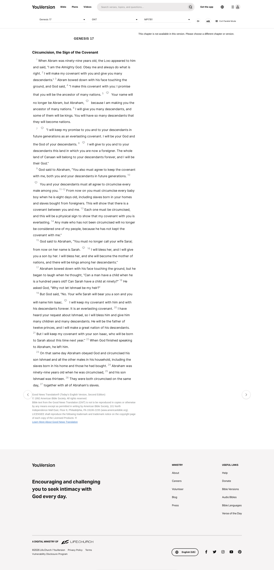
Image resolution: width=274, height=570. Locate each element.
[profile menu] (235, 6)
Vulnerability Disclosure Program (49, 554)
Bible (63, 6)
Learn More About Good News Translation (55, 422)
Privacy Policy (75, 550)
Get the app (206, 6)
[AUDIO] (198, 21)
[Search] (141, 7)
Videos (87, 6)
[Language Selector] (222, 6)
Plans (75, 6)
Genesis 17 (62, 19)
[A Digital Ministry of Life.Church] (137, 540)
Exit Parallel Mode (225, 21)
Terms (88, 550)
